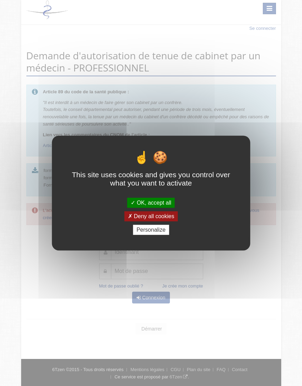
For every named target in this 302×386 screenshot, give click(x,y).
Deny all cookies (151, 216)
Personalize (151, 230)
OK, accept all (151, 203)
